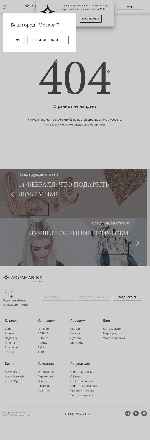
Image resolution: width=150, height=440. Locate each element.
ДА (18, 40)
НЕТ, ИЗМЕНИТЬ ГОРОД (47, 40)
